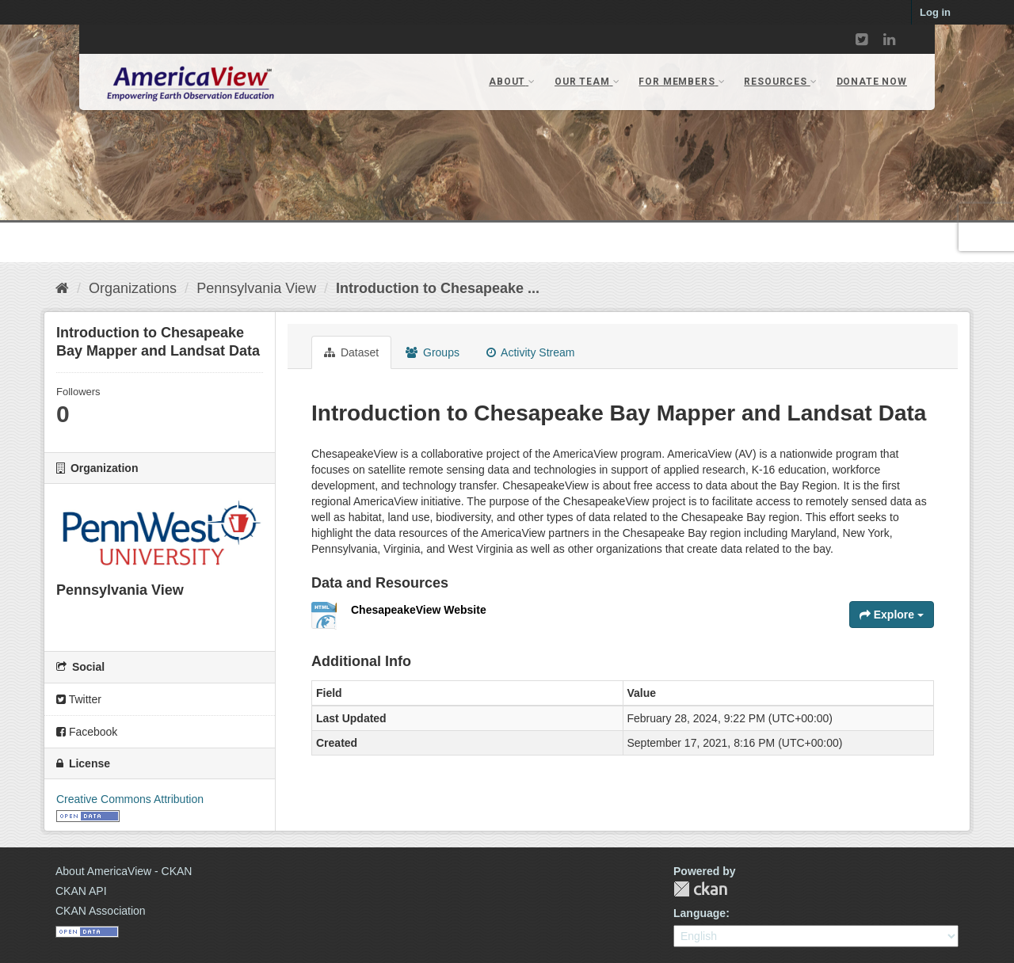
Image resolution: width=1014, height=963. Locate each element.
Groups (432, 352)
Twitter (78, 699)
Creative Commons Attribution (130, 799)
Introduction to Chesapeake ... (437, 288)
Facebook (86, 731)
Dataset (351, 352)
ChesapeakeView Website (418, 609)
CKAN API (81, 891)
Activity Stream (530, 352)
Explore (892, 614)
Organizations (133, 288)
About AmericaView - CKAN (123, 871)
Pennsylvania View (256, 288)
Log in (935, 12)
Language (699, 913)
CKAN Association (100, 910)
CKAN (700, 889)
